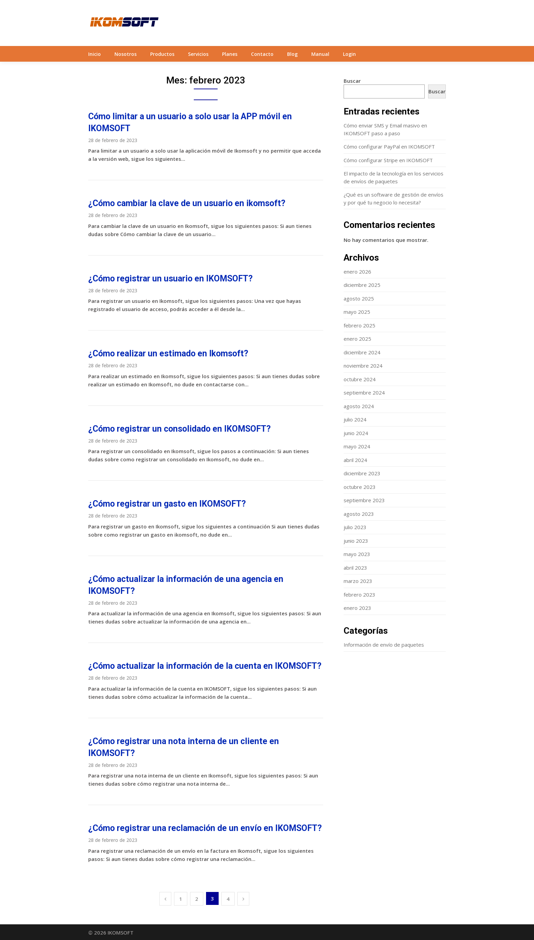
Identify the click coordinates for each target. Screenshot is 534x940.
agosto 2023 (359, 513)
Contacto (262, 54)
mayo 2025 (357, 311)
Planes (229, 54)
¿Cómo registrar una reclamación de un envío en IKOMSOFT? (205, 828)
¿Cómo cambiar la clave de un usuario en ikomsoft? (186, 203)
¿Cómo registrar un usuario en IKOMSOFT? (170, 278)
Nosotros (125, 54)
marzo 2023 (358, 580)
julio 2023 (355, 527)
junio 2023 (356, 540)
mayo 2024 (357, 446)
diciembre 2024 (362, 352)
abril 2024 (355, 460)
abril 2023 (355, 567)
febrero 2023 (359, 594)
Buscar (352, 80)
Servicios (198, 54)
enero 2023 (357, 607)
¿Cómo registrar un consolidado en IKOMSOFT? (179, 429)
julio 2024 (355, 419)
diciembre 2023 (362, 473)
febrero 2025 (359, 325)
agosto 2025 (359, 298)
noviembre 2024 (363, 365)
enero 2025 (357, 338)
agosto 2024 (359, 406)
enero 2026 (357, 271)
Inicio (94, 54)
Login (349, 54)
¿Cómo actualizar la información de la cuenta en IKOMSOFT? (204, 666)
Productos (162, 54)
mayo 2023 (357, 554)
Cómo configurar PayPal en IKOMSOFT (389, 146)
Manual (320, 54)
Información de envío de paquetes (384, 644)
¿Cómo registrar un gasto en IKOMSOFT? (167, 504)
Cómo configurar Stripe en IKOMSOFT (388, 160)
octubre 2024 (360, 379)
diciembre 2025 (362, 284)
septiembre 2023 (364, 500)
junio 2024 (356, 433)
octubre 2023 (360, 486)
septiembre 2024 (364, 392)
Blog (292, 54)
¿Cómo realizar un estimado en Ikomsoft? (168, 353)
